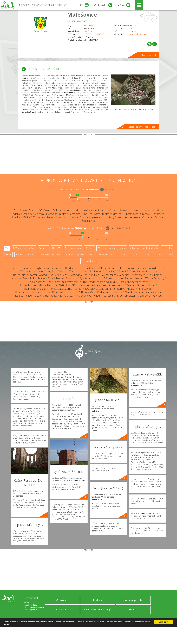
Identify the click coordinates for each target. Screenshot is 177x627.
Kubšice (133, 210)
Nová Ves (87, 214)
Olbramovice (131, 214)
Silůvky (49, 217)
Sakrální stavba (88, 261)
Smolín (60, 217)
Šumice (84, 217)
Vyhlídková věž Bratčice (50, 268)
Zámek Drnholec (145, 285)
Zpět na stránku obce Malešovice (144, 126)
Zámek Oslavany (154, 278)
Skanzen (89, 248)
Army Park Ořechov (56, 271)
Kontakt (133, 609)
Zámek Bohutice (146, 271)
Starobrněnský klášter (150, 295)
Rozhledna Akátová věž (103, 271)
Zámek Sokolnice (134, 292)
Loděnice (17, 214)
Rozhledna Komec (96, 285)
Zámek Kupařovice (23, 268)
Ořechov (145, 214)
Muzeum (147, 254)
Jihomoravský (89, 25)
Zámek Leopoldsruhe (150, 268)
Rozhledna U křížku (35, 288)
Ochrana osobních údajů (97, 609)
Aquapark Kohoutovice (139, 288)
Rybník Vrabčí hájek (90, 278)
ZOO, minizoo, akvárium (23, 248)
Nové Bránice (101, 214)
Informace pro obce (133, 600)
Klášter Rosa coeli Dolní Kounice (118, 268)
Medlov (28, 214)
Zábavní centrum (163, 254)
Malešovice (82, 14)
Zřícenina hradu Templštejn (120, 295)
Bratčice (33, 210)
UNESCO (56, 248)
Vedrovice (134, 217)
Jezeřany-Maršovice (116, 210)
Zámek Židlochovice (31, 271)
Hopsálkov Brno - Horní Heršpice (38, 285)
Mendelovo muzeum (90, 295)
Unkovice (121, 217)
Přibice (26, 217)
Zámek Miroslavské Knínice (147, 275)
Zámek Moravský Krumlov (62, 278)
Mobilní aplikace (62, 609)
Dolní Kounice (61, 210)
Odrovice (116, 214)
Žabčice (159, 217)
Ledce (158, 210)
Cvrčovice (45, 210)
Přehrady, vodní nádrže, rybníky (112, 248)
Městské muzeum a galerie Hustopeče (35, 295)
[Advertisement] (88, 155)
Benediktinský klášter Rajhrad (30, 275)
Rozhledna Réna (58, 275)
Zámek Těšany (68, 295)
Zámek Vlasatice (78, 271)
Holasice (75, 210)
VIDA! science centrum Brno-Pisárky (103, 288)
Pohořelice (87, 31)
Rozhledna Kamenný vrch (133, 282)
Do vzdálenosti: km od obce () (75, 228)
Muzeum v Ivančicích (117, 275)
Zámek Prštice (126, 271)
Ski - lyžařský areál (73, 248)
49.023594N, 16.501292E (93, 34)
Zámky (19, 254)
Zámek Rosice (154, 292)
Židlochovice (88, 220)
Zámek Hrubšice (113, 278)
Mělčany (39, 214)
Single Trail (134, 254)
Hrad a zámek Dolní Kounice (81, 268)
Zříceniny (30, 254)
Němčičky (74, 214)
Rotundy (69, 254)
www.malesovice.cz (138, 34)
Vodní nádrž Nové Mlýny (103, 282)
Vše (7, 248)
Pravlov (16, 217)
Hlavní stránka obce (150, 55)
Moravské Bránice (56, 214)
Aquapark (43, 248)
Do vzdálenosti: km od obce (79, 189)
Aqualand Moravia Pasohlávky (28, 278)
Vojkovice (147, 217)
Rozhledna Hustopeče (109, 292)
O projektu (62, 600)
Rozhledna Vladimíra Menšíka (87, 275)
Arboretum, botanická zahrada (144, 248)
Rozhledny (167, 248)
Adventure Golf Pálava (121, 285)
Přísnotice (38, 217)
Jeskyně (80, 254)
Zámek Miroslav (134, 278)
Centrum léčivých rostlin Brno (70, 282)
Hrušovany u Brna (92, 210)
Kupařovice (146, 210)
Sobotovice (72, 217)
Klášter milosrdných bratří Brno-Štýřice (73, 292)
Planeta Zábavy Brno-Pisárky (64, 288)
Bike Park (120, 254)
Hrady (8, 254)
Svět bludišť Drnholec (71, 285)
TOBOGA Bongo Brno (39, 282)
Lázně (91, 254)
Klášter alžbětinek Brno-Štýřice (31, 292)
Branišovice (20, 210)
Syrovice (95, 217)
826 (131, 28)
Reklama (97, 600)
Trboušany (108, 217)
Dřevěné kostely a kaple (49, 254)
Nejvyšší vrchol (105, 254)
